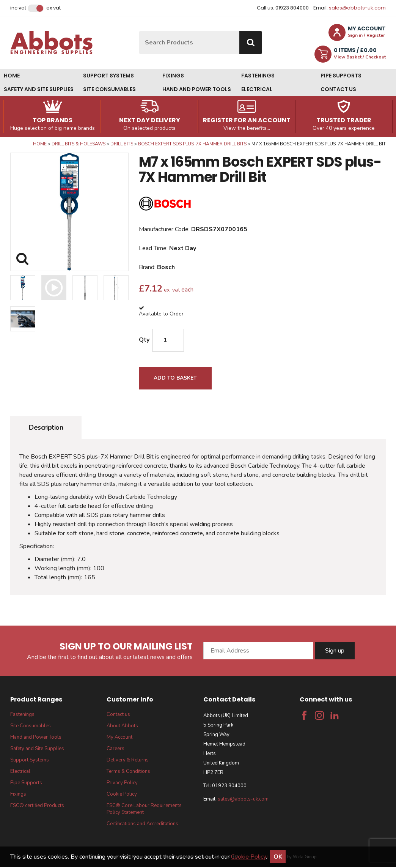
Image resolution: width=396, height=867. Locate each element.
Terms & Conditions (128, 771)
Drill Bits (121, 144)
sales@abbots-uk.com (357, 7)
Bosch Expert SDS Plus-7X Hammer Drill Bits (192, 144)
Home (12, 75)
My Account (119, 737)
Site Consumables (109, 89)
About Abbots (122, 725)
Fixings (173, 75)
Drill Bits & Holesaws (78, 144)
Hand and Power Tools (196, 89)
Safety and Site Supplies (39, 89)
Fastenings (258, 75)
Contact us (338, 89)
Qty (144, 340)
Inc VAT (18, 8)
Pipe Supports (341, 75)
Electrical (256, 89)
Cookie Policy (122, 794)
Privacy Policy (122, 782)
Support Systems (108, 75)
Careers (115, 748)
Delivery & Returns (128, 760)
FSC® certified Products (37, 805)
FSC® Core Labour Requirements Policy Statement (144, 809)
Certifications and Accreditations (142, 823)
